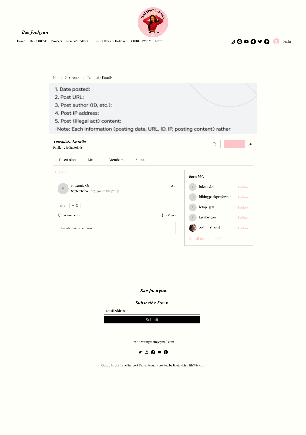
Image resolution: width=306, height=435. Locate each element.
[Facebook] (266, 41)
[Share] (173, 185)
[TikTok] (253, 41)
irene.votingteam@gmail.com (153, 342)
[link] (67, 159)
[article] (116, 209)
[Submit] (152, 319)
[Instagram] (232, 41)
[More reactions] (75, 205)
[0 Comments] (69, 215)
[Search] (214, 144)
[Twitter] (260, 41)
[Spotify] (239, 41)
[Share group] (250, 143)
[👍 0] (62, 205)
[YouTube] (246, 41)
